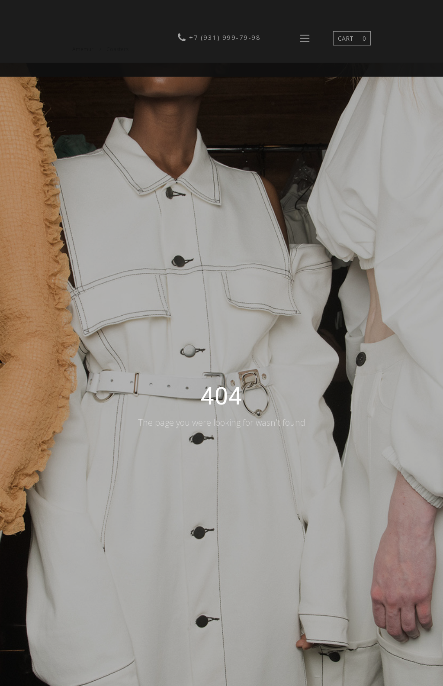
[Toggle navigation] (305, 38)
